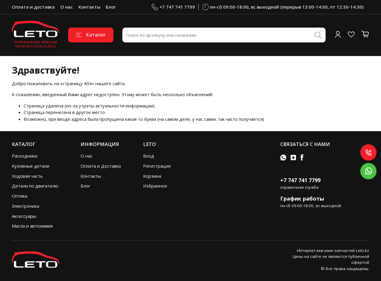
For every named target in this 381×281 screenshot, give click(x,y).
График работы (302, 198)
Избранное (155, 186)
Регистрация (157, 166)
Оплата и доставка (33, 7)
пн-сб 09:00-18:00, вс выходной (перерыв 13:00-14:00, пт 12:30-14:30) (283, 7)
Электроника (25, 206)
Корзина (152, 176)
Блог (111, 7)
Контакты (89, 7)
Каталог (91, 34)
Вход (148, 156)
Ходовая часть (27, 176)
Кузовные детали (30, 166)
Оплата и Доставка (101, 166)
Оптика (19, 196)
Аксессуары (24, 216)
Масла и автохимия (32, 226)
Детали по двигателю (35, 186)
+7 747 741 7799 (173, 7)
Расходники (24, 156)
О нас (66, 7)
